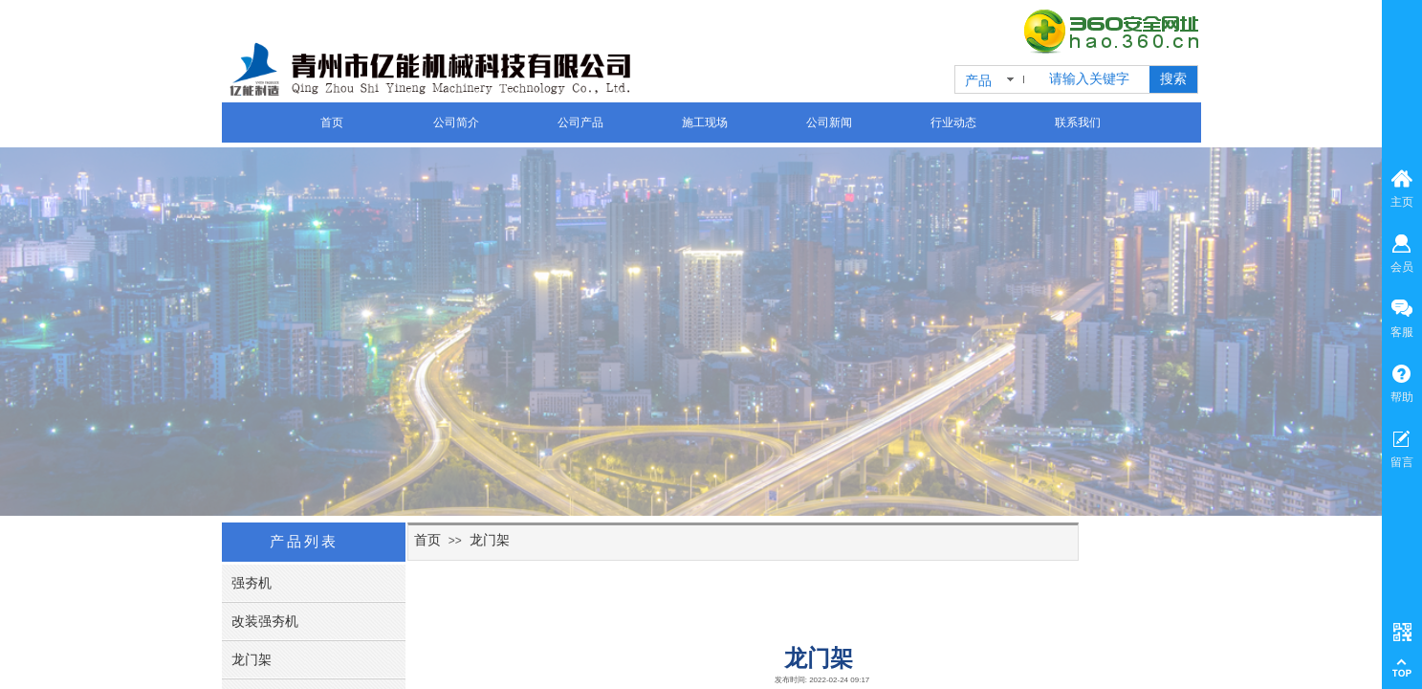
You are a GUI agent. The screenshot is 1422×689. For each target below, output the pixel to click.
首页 (331, 122)
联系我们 (1078, 122)
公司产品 (580, 122)
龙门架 (490, 539)
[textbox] (1095, 79)
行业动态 (953, 122)
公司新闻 (829, 122)
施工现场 (705, 122)
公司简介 (456, 122)
